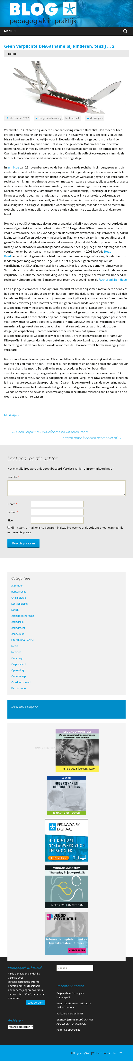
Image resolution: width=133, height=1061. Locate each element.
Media (14, 646)
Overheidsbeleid (21, 682)
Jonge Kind (17, 634)
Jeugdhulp (17, 622)
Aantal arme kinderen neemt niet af (92, 437)
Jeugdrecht (18, 628)
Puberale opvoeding (68, 1029)
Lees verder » (36, 1002)
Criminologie (18, 597)
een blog (13, 167)
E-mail (12, 512)
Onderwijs (17, 658)
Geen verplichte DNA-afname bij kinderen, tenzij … (52, 432)
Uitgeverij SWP (82, 1053)
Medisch (16, 652)
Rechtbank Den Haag (113, 279)
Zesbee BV (115, 1053)
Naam (12, 504)
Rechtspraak (72, 118)
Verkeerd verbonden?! (70, 1013)
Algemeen (17, 585)
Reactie (13, 477)
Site (10, 520)
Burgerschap (18, 591)
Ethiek (15, 609)
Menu (8, 31)
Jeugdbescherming (49, 118)
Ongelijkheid (18, 664)
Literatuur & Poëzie (22, 640)
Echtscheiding (19, 603)
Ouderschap (18, 676)
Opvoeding (17, 670)
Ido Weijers (96, 118)
